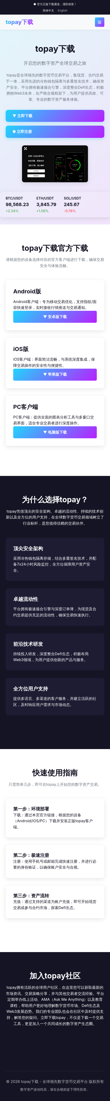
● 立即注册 (22, 131)
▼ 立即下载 (23, 115)
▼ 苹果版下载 (55, 374)
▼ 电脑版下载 (55, 432)
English (63, 10)
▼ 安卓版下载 (55, 316)
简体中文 (48, 10)
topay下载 (19, 22)
